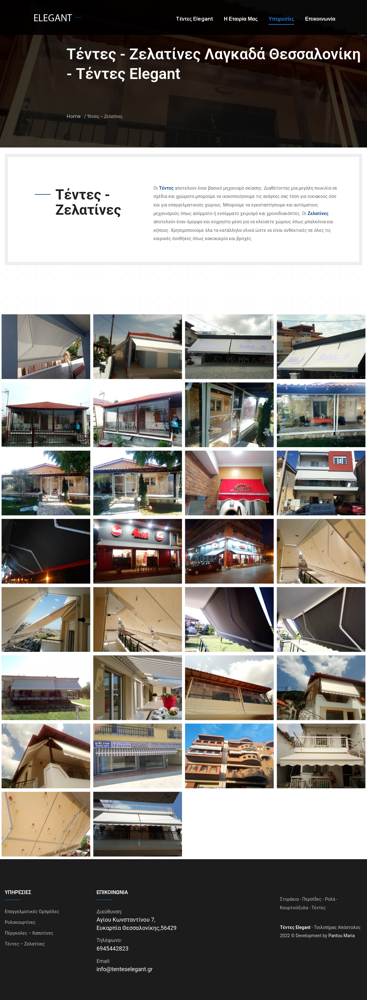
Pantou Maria (341, 932)
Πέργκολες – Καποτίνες (29, 929)
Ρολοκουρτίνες (20, 918)
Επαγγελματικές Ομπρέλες (32, 907)
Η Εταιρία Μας (241, 19)
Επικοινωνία (320, 19)
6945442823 (113, 944)
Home (73, 116)
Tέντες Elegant (194, 19)
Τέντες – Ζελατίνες (25, 940)
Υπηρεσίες (281, 19)
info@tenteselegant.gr (125, 965)
